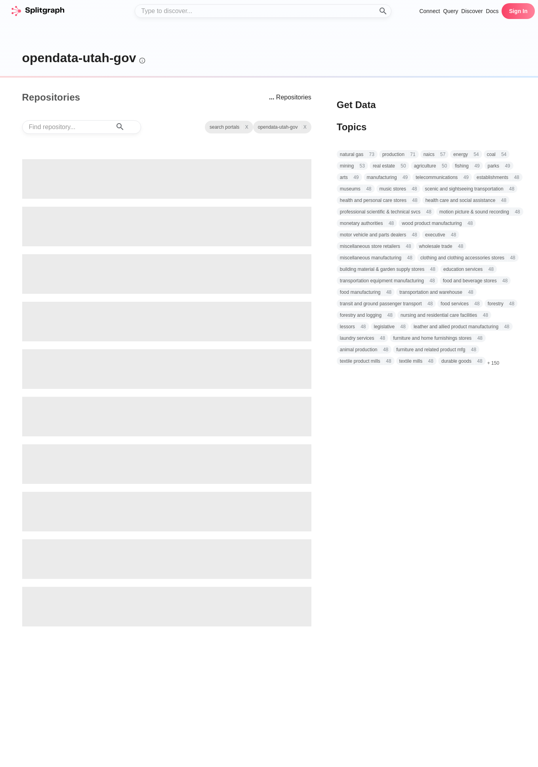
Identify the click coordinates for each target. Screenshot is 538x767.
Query (450, 11)
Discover (472, 11)
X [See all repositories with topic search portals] (305, 127)
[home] (37, 11)
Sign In (518, 11)
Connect (429, 11)
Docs (492, 11)
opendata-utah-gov (79, 58)
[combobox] (263, 11)
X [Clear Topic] (246, 127)
